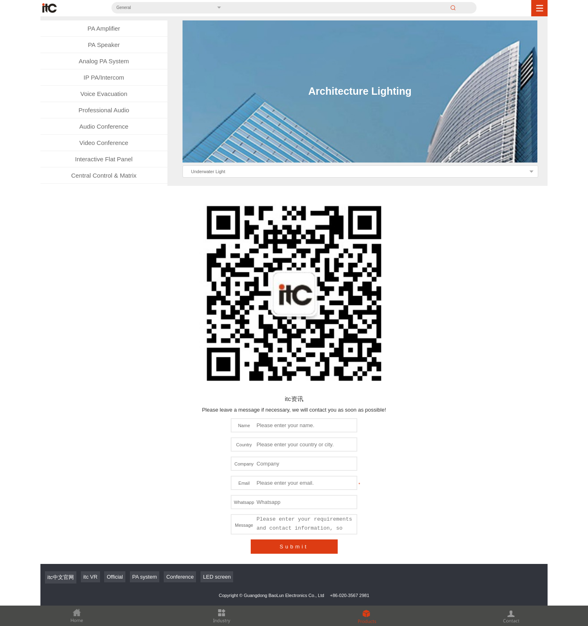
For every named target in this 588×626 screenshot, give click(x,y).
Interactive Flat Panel (104, 159)
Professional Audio (103, 110)
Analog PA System (104, 61)
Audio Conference (103, 126)
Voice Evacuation (103, 93)
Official (115, 577)
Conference (180, 577)
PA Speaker (104, 44)
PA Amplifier (103, 28)
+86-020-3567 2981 (349, 595)
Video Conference (103, 142)
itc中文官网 (60, 577)
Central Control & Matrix (103, 175)
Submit (294, 547)
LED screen (217, 577)
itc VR (90, 577)
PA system (144, 577)
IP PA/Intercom (104, 77)
